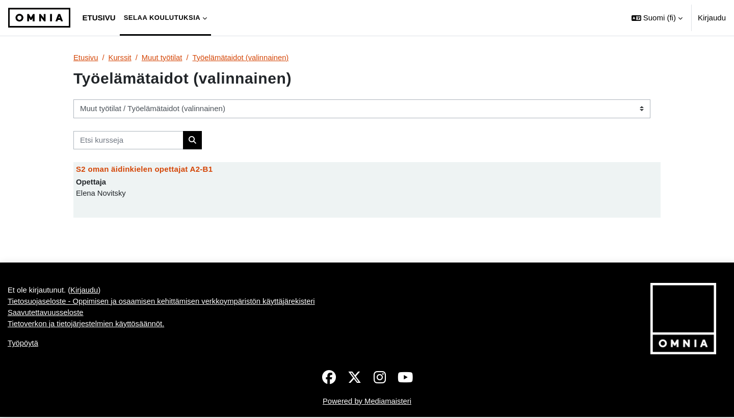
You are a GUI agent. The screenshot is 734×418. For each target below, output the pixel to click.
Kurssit (120, 57)
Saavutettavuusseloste (46, 313)
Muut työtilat (163, 57)
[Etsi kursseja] (128, 140)
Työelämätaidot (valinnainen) (243, 57)
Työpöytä (23, 345)
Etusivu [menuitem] (99, 17)
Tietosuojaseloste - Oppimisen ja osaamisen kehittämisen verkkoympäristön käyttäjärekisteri (164, 302)
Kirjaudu (712, 17)
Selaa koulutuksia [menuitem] (162, 17)
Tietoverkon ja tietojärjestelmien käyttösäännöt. (87, 325)
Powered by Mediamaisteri (367, 402)
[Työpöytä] (39, 18)
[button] (657, 18)
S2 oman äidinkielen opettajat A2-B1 (144, 169)
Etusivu (85, 57)
